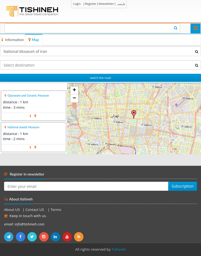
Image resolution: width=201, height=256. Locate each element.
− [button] (74, 98)
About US (12, 209)
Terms (55, 209)
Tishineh (119, 249)
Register (90, 4)
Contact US (35, 209)
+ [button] (74, 90)
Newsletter (106, 4)
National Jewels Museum (23, 127)
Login (77, 4)
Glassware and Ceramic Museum (28, 95)
